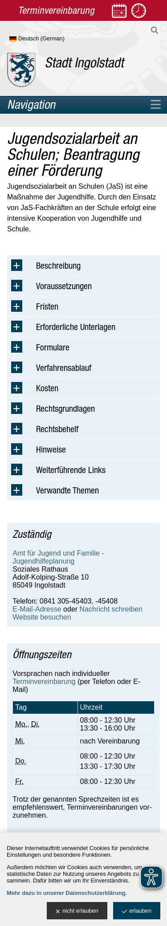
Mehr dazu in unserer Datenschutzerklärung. (67, 893)
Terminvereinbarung (43, 681)
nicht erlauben (77, 911)
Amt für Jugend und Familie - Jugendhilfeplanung (58, 557)
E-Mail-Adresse (36, 609)
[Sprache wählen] (51, 39)
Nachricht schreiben (111, 609)
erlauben (136, 911)
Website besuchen (41, 617)
